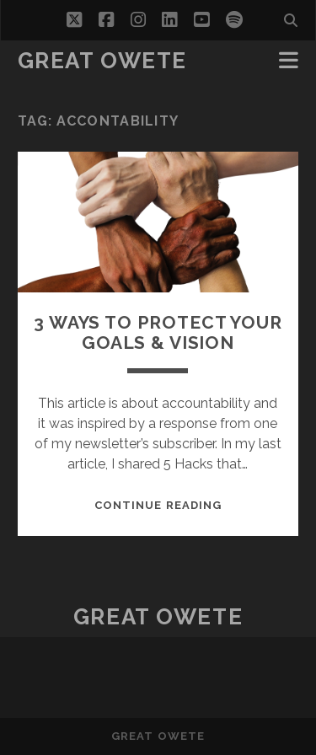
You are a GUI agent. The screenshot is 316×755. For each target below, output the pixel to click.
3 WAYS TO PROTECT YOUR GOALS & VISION (158, 332)
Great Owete (102, 60)
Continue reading (158, 505)
